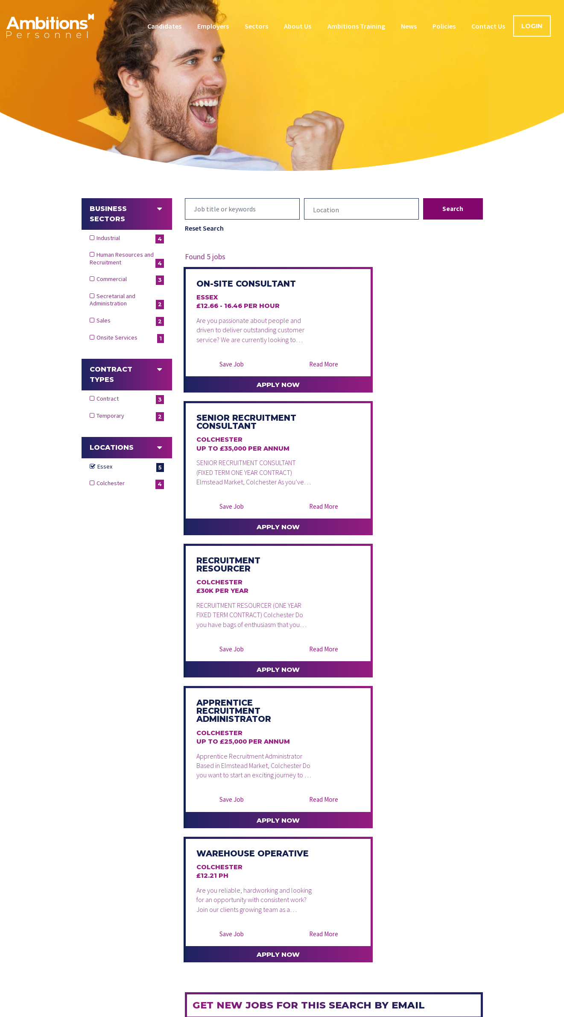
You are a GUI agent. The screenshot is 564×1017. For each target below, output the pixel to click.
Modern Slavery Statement (363, 1010)
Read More (290, 387)
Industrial (130, 238)
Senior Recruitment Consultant (382, 292)
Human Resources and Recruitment (127, 259)
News (409, 26)
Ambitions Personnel (50, 26)
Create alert (227, 858)
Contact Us (488, 26)
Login (531, 26)
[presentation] (257, 824)
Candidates (164, 26)
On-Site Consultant (228, 288)
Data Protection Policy (217, 1010)
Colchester (130, 484)
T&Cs (468, 861)
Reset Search (204, 228)
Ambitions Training (356, 26)
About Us (297, 26)
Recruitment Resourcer (230, 447)
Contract (130, 399)
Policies (444, 26)
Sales (130, 321)
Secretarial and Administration (127, 300)
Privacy (156, 1010)
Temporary (130, 416)
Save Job (221, 387)
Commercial (130, 279)
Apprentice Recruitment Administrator (387, 451)
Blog (363, 987)
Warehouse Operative (227, 606)
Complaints (436, 1010)
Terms (119, 1010)
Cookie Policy (287, 1010)
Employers (213, 26)
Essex (130, 467)
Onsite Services (130, 338)
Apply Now (257, 408)
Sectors (256, 26)
